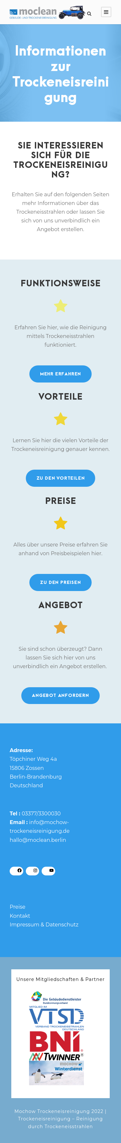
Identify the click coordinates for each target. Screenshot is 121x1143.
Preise (60, 501)
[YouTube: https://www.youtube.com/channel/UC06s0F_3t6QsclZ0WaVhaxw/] (51, 870)
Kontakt (20, 916)
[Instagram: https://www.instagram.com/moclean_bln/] (35, 870)
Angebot (60, 605)
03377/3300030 (41, 814)
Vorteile (60, 397)
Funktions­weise (61, 284)
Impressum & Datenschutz (44, 925)
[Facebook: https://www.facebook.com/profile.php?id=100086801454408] (19, 870)
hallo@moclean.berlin (38, 840)
